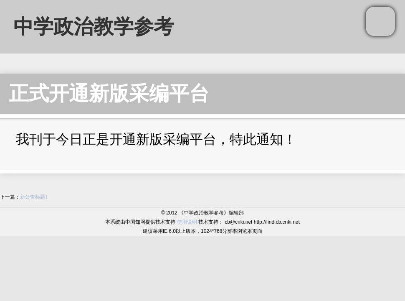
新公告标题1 (34, 197)
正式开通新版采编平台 (109, 93)
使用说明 (187, 222)
